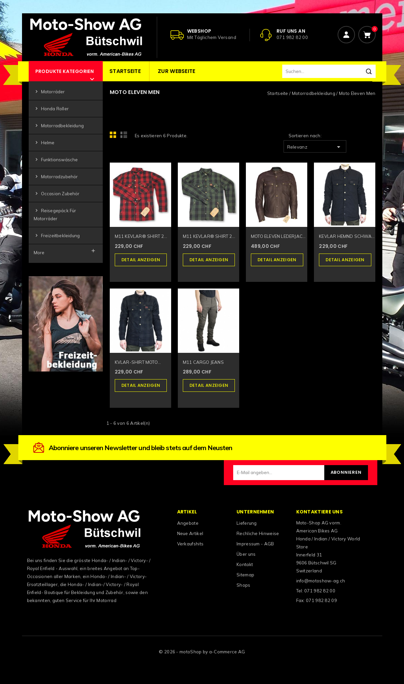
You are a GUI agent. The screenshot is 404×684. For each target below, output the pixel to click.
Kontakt (245, 564)
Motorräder (49, 92)
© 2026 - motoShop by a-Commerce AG (202, 651)
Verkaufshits (190, 543)
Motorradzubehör (56, 177)
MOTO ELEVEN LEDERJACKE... (279, 236)
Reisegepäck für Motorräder (55, 214)
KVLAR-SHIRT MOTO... (138, 362)
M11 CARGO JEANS (203, 362)
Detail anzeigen (140, 260)
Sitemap (245, 574)
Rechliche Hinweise (258, 533)
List (125, 137)
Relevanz (315, 147)
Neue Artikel (190, 533)
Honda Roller (51, 109)
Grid (115, 137)
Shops (244, 585)
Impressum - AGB (255, 543)
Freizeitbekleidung (57, 236)
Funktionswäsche (56, 160)
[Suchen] (329, 71)
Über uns (246, 554)
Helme (44, 143)
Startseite (125, 71)
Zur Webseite (176, 71)
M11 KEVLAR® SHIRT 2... (141, 236)
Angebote (187, 523)
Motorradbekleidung (59, 126)
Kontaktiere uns (319, 511)
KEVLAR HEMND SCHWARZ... (347, 236)
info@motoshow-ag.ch (320, 580)
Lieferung (247, 523)
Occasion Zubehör (57, 194)
